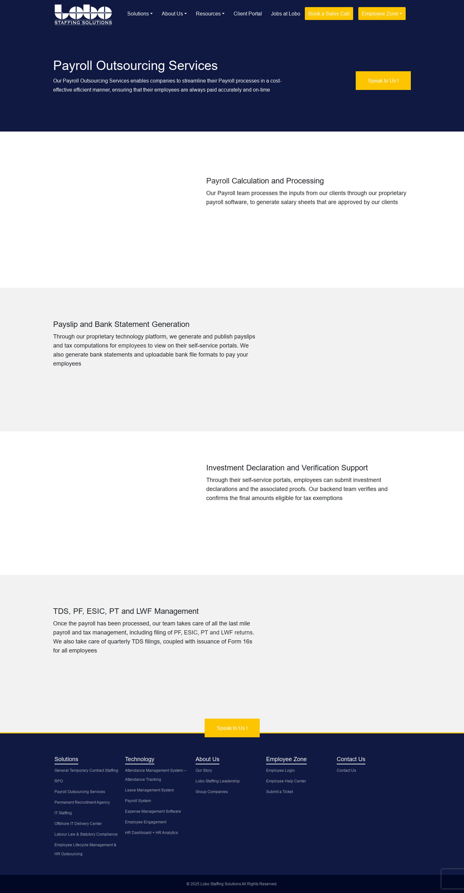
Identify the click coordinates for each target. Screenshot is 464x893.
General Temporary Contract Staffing (86, 770)
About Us (172, 13)
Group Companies (212, 791)
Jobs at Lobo (285, 13)
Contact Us (346, 770)
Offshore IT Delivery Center (78, 823)
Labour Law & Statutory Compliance (86, 834)
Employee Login (280, 770)
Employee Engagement (145, 821)
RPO (58, 781)
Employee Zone (380, 13)
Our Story (204, 770)
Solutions (138, 13)
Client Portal (248, 13)
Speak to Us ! (383, 80)
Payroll (219, 181)
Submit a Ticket (279, 791)
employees (133, 345)
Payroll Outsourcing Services (79, 791)
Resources (208, 13)
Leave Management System (149, 790)
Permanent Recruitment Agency (82, 802)
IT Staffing (63, 812)
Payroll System (138, 800)
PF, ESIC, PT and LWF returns (213, 632)
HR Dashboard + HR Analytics (151, 832)
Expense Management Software (153, 811)
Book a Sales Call (329, 13)
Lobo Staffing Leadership (218, 781)
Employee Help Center (286, 781)
